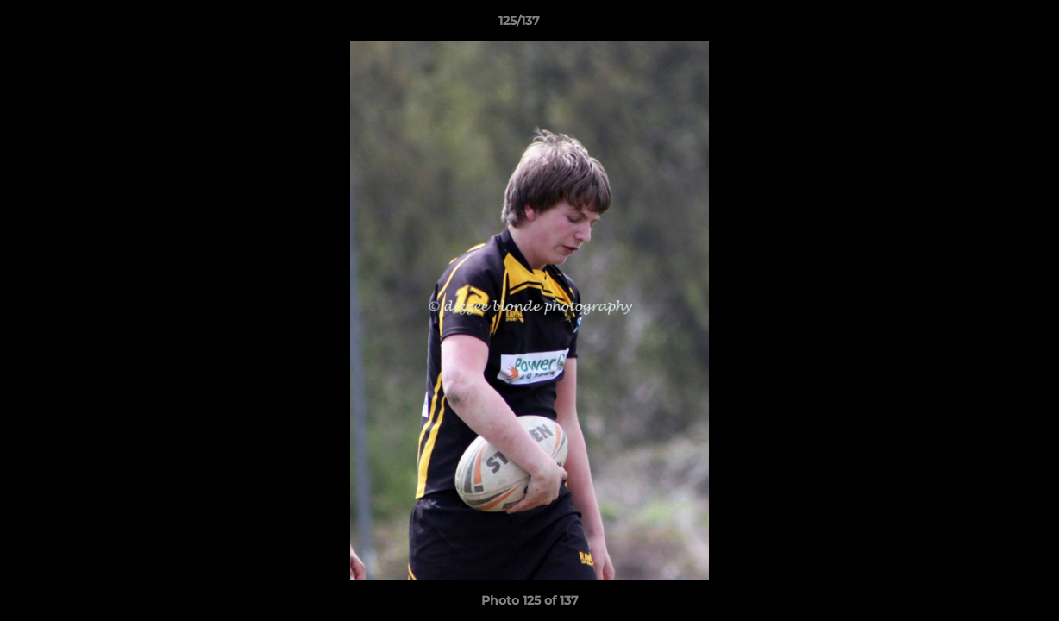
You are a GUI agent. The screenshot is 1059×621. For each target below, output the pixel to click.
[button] (986, 25)
